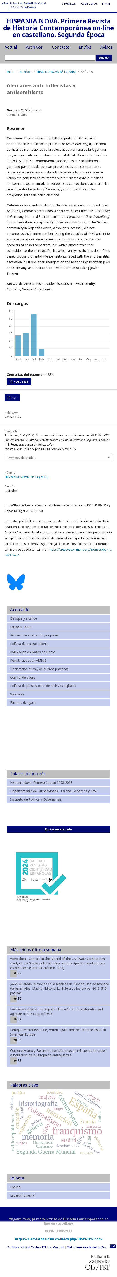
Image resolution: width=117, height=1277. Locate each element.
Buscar (104, 57)
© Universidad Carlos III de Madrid (35, 1247)
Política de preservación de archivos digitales (43, 686)
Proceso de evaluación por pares (34, 635)
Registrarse (89, 3)
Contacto (61, 47)
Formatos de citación (22, 458)
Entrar (106, 3)
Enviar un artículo (58, 829)
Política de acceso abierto (29, 643)
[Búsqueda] (50, 58)
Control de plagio (23, 677)
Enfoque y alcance (23, 618)
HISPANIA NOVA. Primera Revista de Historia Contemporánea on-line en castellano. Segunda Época (58, 28)
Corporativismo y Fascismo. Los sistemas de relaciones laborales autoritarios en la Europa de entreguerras (58, 1052)
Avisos (106, 47)
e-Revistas (68, 3)
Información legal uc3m (86, 1247)
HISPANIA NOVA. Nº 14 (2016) (56, 72)
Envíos (85, 47)
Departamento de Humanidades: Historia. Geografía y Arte (53, 791)
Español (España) (22, 1195)
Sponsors (17, 694)
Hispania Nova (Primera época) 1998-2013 (41, 782)
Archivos (34, 47)
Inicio (10, 72)
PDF (14, 398)
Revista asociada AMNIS (28, 660)
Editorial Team (20, 627)
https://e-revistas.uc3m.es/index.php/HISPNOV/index (58, 1239)
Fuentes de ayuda (23, 702)
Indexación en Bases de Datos (32, 652)
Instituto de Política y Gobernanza (35, 799)
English (15, 1187)
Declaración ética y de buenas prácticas (39, 669)
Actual (11, 47)
